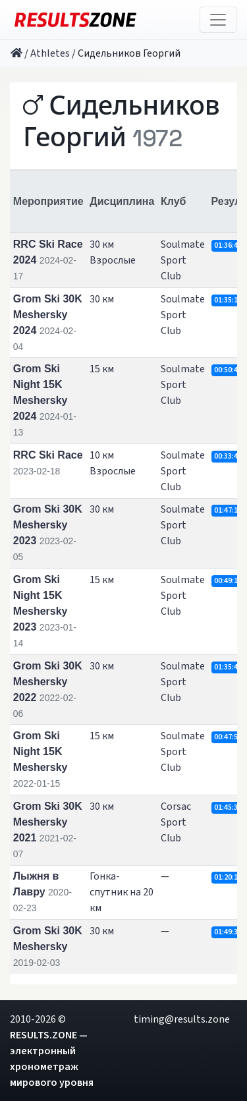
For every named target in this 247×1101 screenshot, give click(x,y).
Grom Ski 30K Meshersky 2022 (47, 681)
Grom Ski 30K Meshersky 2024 (47, 314)
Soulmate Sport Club (183, 260)
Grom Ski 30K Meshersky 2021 (47, 822)
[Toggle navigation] (218, 20)
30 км (102, 299)
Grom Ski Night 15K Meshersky (40, 751)
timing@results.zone (182, 1019)
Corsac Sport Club (176, 822)
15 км (102, 369)
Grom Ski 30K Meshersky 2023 (47, 524)
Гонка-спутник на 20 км (121, 892)
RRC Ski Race (48, 455)
